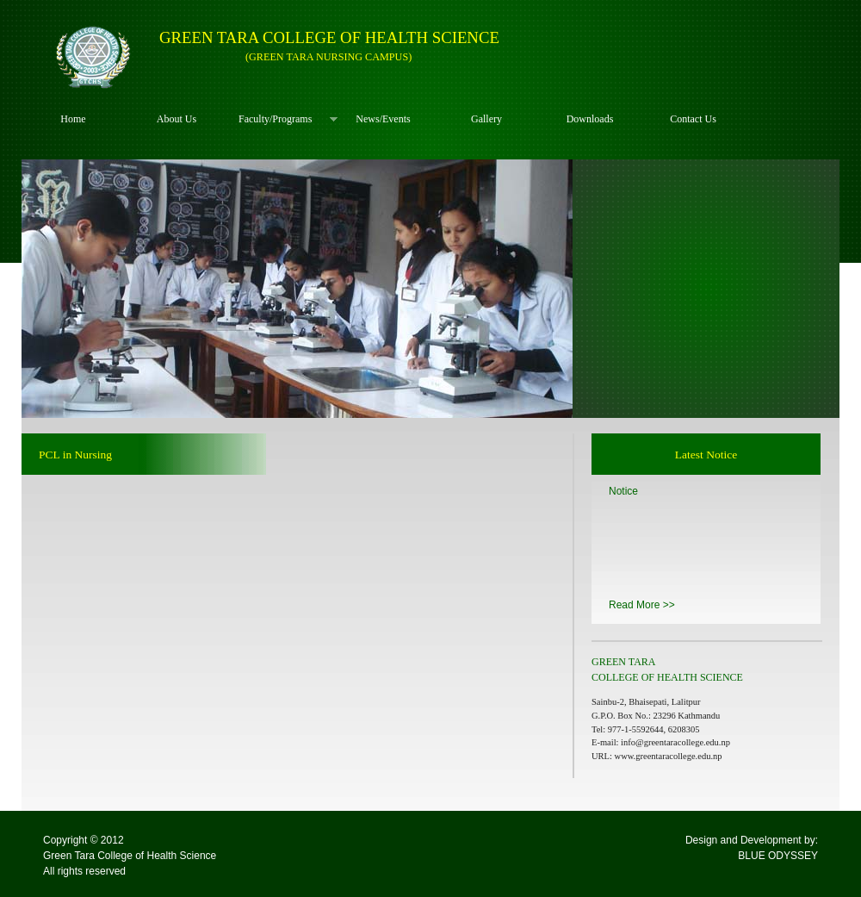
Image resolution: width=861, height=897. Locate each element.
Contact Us (693, 119)
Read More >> (642, 605)
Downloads (590, 119)
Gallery (486, 119)
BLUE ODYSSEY (778, 856)
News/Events (383, 119)
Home (72, 119)
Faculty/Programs (279, 119)
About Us (176, 119)
